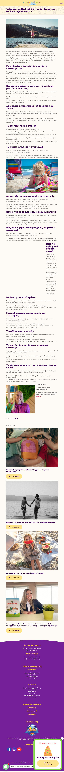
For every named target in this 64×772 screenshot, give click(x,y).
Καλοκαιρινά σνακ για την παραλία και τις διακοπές (25, 573)
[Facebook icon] (30, 765)
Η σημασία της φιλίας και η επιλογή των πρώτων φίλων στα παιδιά (30, 522)
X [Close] (62, 738)
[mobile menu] (61, 2)
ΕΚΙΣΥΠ (38, 396)
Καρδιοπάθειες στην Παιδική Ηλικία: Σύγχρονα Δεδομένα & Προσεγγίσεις (27, 471)
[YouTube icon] (32, 765)
